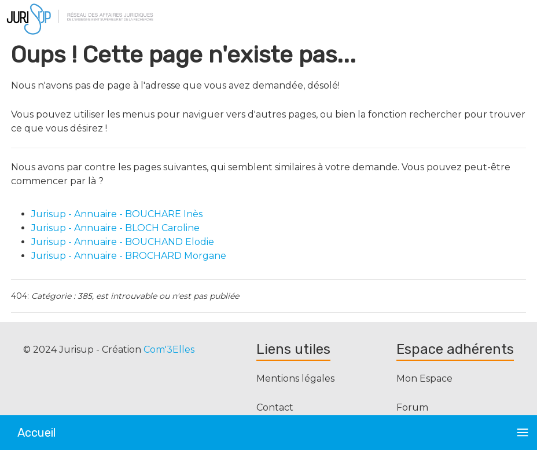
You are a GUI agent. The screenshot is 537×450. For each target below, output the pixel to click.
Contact (274, 407)
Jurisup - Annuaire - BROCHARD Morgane (128, 255)
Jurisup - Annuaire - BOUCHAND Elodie (122, 241)
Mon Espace (424, 378)
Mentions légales (295, 378)
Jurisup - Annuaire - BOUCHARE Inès (117, 213)
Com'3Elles (169, 349)
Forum (412, 407)
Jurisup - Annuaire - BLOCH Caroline (115, 227)
